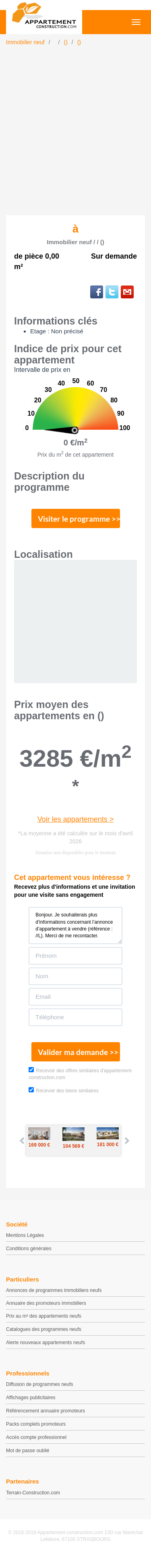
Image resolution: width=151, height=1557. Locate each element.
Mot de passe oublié (27, 1450)
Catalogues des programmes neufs (43, 1329)
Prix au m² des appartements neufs (43, 1316)
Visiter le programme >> (79, 518)
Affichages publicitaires (31, 1397)
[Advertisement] (75, 136)
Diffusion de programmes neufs (39, 1384)
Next (126, 1140)
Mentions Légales (25, 1235)
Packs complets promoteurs (36, 1424)
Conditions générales (29, 1248)
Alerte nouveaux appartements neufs (45, 1342)
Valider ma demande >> (78, 1052)
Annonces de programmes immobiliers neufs (53, 1290)
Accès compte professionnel (36, 1437)
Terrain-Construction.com (33, 1493)
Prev (22, 1140)
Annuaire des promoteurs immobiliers (46, 1303)
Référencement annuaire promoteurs (45, 1411)
